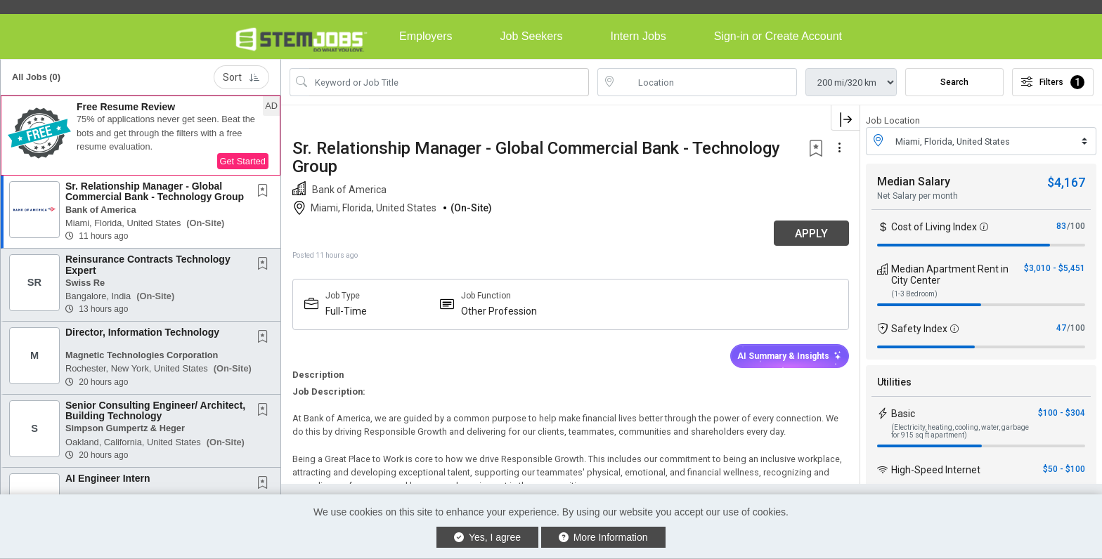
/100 (1076, 226)
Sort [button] (241, 77)
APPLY (810, 233)
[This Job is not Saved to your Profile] (266, 191)
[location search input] (707, 82)
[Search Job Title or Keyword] (449, 82)
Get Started (243, 161)
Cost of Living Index (934, 226)
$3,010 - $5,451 (1054, 268)
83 (1061, 226)
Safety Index (919, 328)
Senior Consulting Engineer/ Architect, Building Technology (155, 410)
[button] (140, 136)
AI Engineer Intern (107, 478)
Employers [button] (426, 36)
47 (1061, 328)
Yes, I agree (487, 537)
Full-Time (346, 311)
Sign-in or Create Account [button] (778, 36)
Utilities (894, 382)
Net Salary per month (917, 196)
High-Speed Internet (935, 469)
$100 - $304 (1061, 413)
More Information (603, 537)
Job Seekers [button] (531, 36)
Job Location (893, 120)
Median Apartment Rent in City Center (950, 274)
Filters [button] (1052, 82)
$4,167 (1066, 182)
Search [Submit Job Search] (954, 82)
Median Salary (913, 181)
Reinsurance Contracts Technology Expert (148, 264)
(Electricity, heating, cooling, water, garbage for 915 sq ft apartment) (960, 431)
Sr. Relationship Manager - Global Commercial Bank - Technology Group (154, 191)
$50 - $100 (1064, 469)
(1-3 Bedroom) (914, 294)
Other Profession (499, 311)
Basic (903, 413)
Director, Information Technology (142, 332)
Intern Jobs (638, 36)
